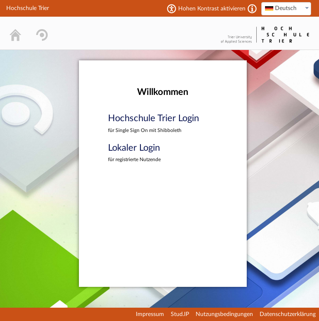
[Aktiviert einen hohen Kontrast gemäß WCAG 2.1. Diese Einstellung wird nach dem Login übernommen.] (252, 9)
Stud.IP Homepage (193, 33)
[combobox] (286, 8)
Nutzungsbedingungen (224, 314)
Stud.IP (180, 314)
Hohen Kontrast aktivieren (211, 9)
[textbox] (286, 8)
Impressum (150, 314)
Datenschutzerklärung (288, 314)
